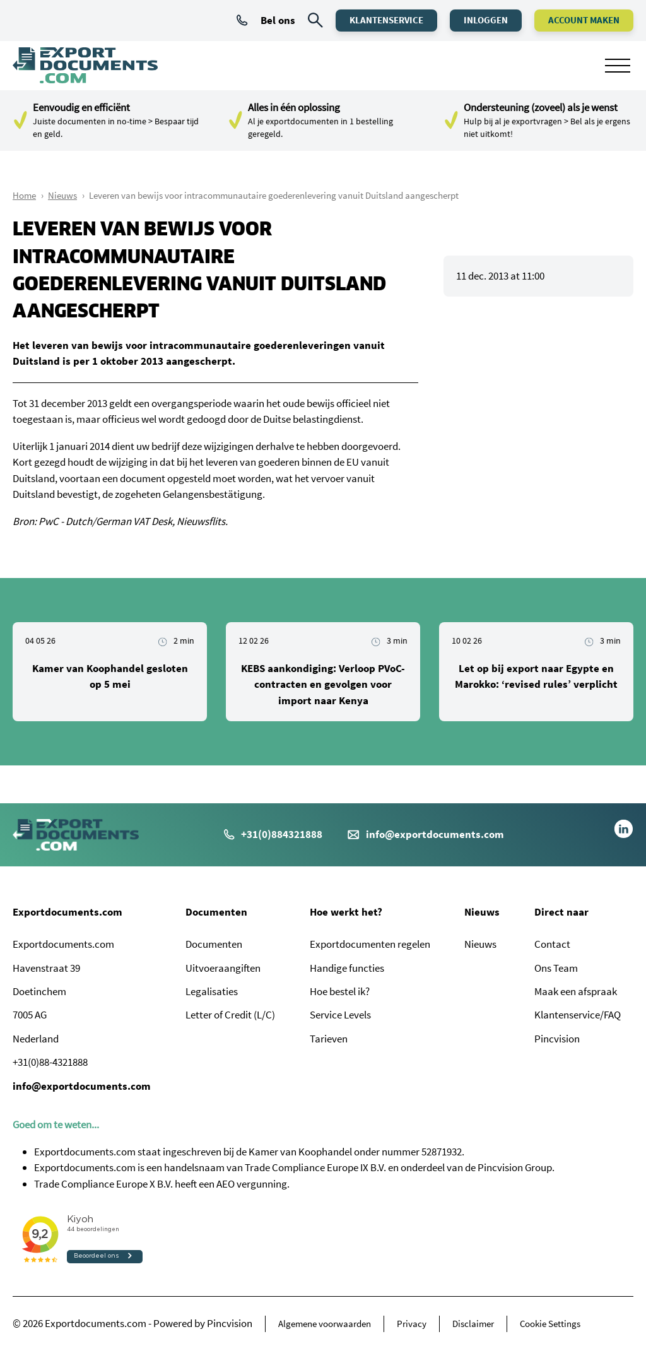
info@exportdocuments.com (435, 834)
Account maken (584, 20)
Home (24, 195)
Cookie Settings (550, 1324)
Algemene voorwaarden (324, 1324)
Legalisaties (211, 991)
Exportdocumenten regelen (370, 944)
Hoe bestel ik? (340, 991)
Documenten (216, 912)
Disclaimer (473, 1324)
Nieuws (62, 195)
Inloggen (486, 20)
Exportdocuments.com (67, 912)
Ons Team (556, 968)
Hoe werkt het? (346, 912)
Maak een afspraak (575, 991)
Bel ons (266, 20)
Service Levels (340, 1015)
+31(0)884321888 (273, 834)
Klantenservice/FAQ (577, 1015)
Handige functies (347, 968)
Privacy (411, 1324)
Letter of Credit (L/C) (230, 1015)
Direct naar (561, 912)
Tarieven (329, 1039)
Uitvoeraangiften (223, 968)
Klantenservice (386, 20)
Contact (552, 944)
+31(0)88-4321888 (50, 1062)
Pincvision (557, 1039)
